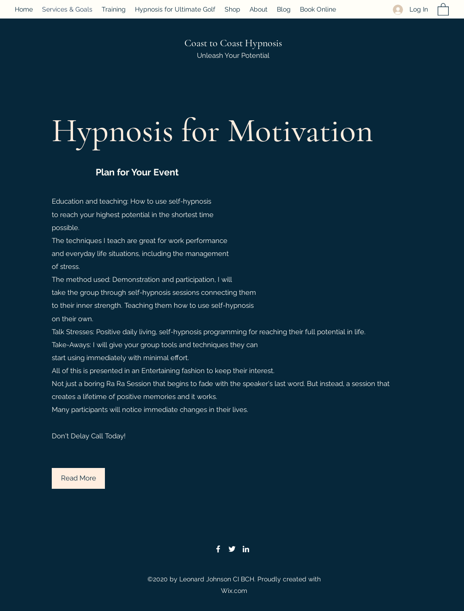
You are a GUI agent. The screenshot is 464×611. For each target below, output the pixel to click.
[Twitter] (232, 549)
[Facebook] (218, 549)
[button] (443, 9)
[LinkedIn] (245, 549)
